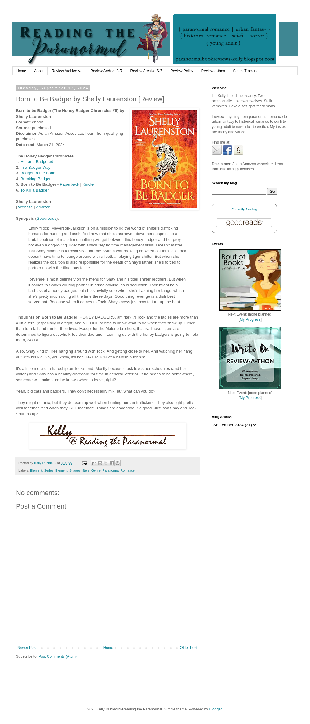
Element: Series (41, 470)
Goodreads (46, 218)
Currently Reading (244, 209)
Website (25, 207)
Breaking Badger (36, 178)
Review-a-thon (213, 71)
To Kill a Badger (34, 190)
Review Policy (181, 71)
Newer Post (27, 647)
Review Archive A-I (67, 71)
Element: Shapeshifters (72, 470)
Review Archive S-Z (146, 71)
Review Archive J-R (106, 71)
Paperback (69, 184)
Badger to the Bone (38, 173)
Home (21, 71)
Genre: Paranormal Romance (113, 470)
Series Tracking (245, 71)
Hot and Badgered (37, 161)
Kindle (88, 184)
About (39, 71)
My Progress (250, 319)
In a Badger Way (36, 167)
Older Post (188, 647)
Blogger (215, 709)
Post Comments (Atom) (57, 656)
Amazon (43, 207)
